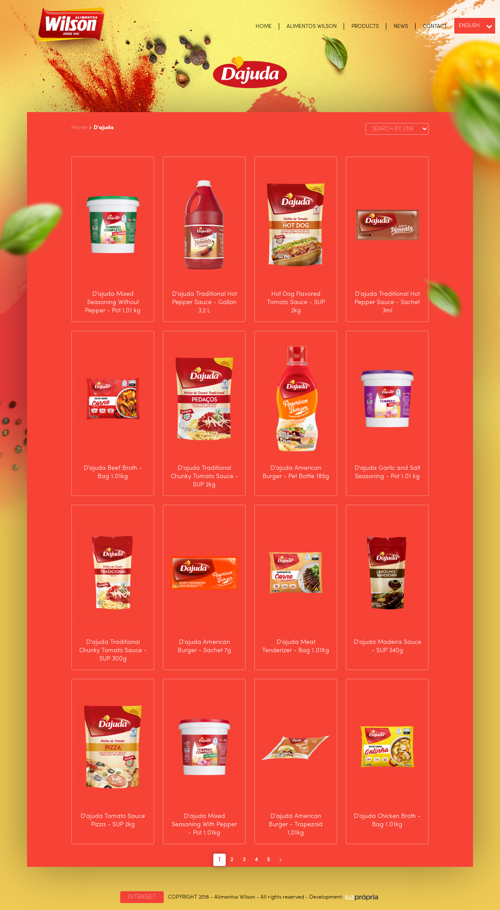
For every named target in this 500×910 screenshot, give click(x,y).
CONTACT (435, 26)
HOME (264, 26)
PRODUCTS (365, 26)
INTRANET (142, 897)
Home (79, 127)
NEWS (401, 26)
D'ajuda (104, 127)
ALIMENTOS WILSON (312, 26)
